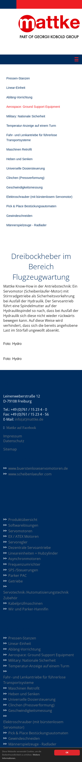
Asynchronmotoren (24, 558)
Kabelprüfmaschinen (25, 603)
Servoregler (18, 542)
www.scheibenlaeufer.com (30, 474)
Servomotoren (20, 531)
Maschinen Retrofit (19, 149)
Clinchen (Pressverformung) (25, 178)
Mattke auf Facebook (21, 428)
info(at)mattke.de (29, 419)
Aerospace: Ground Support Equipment (33, 106)
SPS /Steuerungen (23, 570)
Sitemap (10, 449)
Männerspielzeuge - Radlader (26, 225)
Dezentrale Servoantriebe (29, 547)
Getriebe (15, 581)
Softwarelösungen (23, 525)
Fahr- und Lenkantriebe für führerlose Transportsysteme (31, 137)
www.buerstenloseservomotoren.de (38, 468)
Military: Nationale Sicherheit (25, 116)
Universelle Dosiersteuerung (25, 168)
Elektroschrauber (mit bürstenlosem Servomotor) (39, 197)
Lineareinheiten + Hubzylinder (33, 553)
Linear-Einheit (15, 87)
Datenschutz (13, 440)
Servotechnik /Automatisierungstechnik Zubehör (35, 595)
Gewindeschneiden (19, 215)
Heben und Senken (19, 159)
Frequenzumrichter (24, 564)
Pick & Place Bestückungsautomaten (31, 206)
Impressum (12, 436)
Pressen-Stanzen (18, 78)
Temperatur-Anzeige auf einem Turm (31, 125)
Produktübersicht (22, 519)
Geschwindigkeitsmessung (24, 187)
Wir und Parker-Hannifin (28, 609)
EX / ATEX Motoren (23, 536)
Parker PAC (17, 575)
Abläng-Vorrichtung (19, 97)
